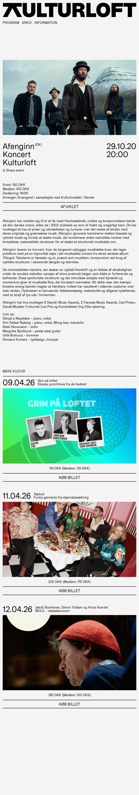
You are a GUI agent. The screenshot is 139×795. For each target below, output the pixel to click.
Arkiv (27, 22)
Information (45, 22)
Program (11, 22)
